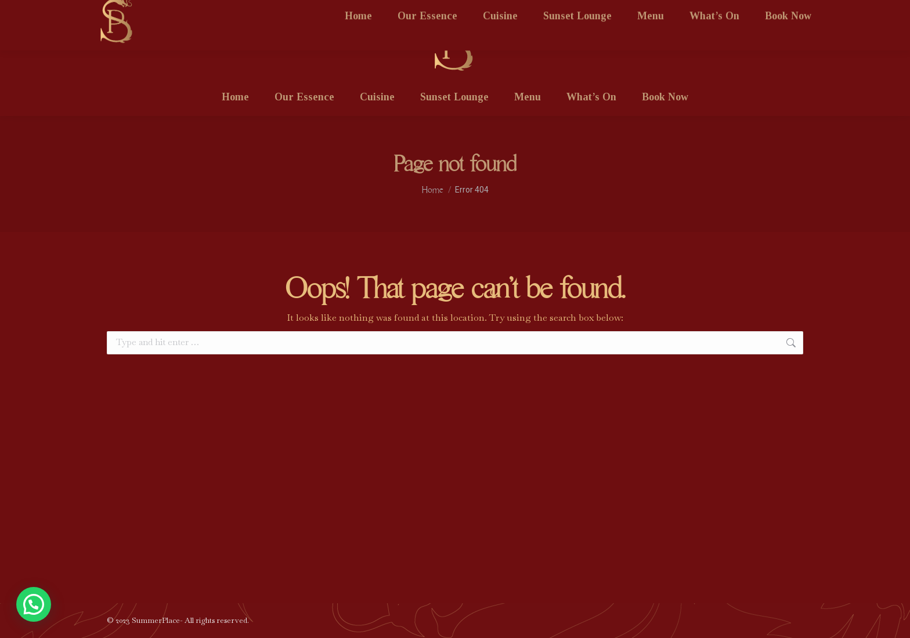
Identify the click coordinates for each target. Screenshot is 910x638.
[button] (33, 604)
